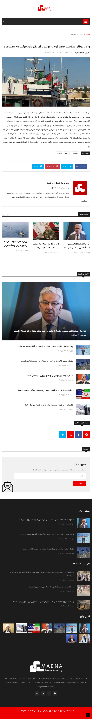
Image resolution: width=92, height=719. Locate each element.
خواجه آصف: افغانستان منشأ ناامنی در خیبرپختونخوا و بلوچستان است (77, 248)
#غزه (67, 153)
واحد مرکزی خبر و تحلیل (60, 187)
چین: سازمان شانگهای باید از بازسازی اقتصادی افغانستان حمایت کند (45, 346)
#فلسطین (75, 153)
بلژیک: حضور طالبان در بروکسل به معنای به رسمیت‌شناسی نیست (47, 361)
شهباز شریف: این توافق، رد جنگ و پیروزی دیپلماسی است (50, 375)
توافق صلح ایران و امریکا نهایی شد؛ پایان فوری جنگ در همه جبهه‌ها (45, 390)
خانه (88, 34)
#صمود (59, 153)
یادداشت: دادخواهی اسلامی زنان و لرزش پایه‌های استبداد (51, 587)
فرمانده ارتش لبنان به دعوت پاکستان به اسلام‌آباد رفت (46, 246)
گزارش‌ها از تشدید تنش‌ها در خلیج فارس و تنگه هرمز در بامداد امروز (16, 245)
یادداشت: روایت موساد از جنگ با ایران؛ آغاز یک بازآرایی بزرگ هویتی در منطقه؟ (43, 601)
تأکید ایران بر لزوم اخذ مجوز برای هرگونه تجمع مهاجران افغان (48, 405)
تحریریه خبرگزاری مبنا (82, 52)
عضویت (79, 483)
